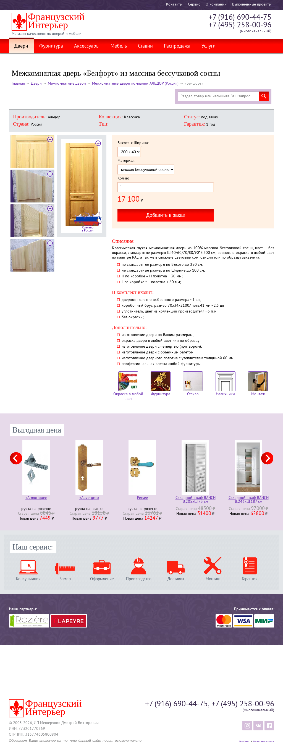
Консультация (28, 579)
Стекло (193, 384)
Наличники (225, 384)
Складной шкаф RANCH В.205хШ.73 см (195, 500)
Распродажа (177, 46)
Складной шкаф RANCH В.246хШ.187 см (249, 500)
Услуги (208, 46)
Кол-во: (123, 179)
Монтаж (258, 384)
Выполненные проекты (251, 4)
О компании (216, 4)
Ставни (145, 46)
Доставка (175, 579)
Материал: (126, 161)
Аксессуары (86, 46)
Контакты (174, 4)
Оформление (102, 579)
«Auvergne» (89, 498)
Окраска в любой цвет (128, 386)
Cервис (194, 4)
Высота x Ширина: (133, 143)
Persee (142, 498)
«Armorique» (36, 498)
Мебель (119, 46)
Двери (21, 46)
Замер (65, 579)
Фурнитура (51, 46)
